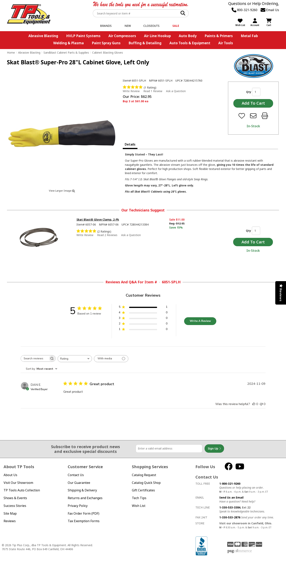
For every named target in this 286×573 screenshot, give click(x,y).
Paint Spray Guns (106, 43)
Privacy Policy (78, 506)
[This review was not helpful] (261, 404)
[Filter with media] (111, 358)
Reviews (10, 521)
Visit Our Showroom (18, 482)
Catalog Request (144, 475)
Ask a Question (176, 91)
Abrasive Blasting (43, 36)
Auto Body (188, 36)
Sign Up (214, 448)
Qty (248, 92)
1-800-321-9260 (229, 483)
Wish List (138, 506)
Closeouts (151, 26)
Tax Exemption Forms (84, 521)
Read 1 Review (152, 91)
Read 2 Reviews (107, 235)
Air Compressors (122, 36)
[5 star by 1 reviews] (143, 307)
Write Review (131, 91)
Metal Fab (249, 36)
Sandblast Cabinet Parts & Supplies (66, 52)
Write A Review (200, 321)
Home (11, 52)
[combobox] (75, 358)
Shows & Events (15, 498)
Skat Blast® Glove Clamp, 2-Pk (97, 219)
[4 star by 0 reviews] (143, 313)
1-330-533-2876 (229, 517)
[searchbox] (34, 358)
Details (130, 144)
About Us (10, 475)
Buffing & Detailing (145, 43)
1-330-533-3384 (229, 507)
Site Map (10, 513)
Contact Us (76, 475)
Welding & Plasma (68, 43)
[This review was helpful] (253, 404)
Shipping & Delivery (82, 490)
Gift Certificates (143, 490)
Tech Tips (139, 498)
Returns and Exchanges (85, 498)
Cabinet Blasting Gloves (107, 52)
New (128, 26)
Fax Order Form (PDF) (83, 513)
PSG (239, 551)
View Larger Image (62, 190)
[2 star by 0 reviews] (143, 324)
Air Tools (225, 43)
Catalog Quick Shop (146, 482)
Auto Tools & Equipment (189, 43)
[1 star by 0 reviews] (143, 329)
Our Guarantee (79, 482)
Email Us (270, 10)
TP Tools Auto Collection (22, 490)
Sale (175, 26)
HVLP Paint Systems (83, 36)
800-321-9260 (244, 10)
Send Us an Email (231, 497)
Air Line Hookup (157, 36)
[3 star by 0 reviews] (143, 318)
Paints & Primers (219, 36)
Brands (106, 26)
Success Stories (15, 506)
